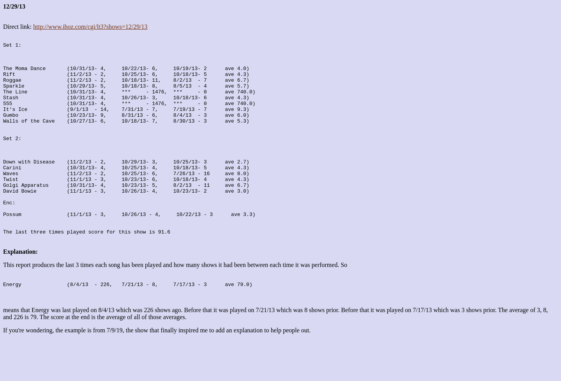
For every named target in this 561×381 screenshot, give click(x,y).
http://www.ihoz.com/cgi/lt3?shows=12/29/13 (90, 26)
